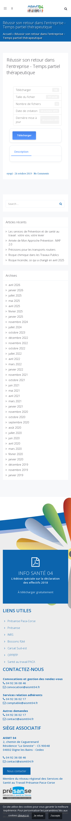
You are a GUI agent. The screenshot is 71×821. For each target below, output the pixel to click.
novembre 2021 (18, 375)
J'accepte (55, 815)
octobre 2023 (17, 332)
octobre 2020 (17, 417)
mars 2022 (15, 364)
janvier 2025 (16, 316)
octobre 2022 (17, 348)
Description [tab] (21, 151)
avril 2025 (14, 306)
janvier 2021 (16, 406)
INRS (10, 634)
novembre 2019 (18, 470)
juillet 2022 (15, 353)
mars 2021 (15, 401)
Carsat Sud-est (17, 648)
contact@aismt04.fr (20, 719)
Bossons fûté (16, 641)
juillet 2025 (15, 295)
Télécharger (24, 135)
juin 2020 (14, 438)
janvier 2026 (16, 290)
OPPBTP (13, 655)
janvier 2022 (16, 369)
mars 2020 (15, 449)
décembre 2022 (18, 338)
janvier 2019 (16, 475)
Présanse (14, 628)
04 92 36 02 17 (16, 699)
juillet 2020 (15, 433)
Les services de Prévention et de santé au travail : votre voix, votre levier (34, 233)
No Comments (41, 173)
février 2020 (16, 454)
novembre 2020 (18, 412)
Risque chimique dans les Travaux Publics (34, 255)
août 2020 (15, 427)
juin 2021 (14, 385)
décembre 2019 (18, 464)
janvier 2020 (16, 459)
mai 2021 (14, 390)
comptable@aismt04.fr (22, 703)
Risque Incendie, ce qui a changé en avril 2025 (36, 260)
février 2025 (16, 311)
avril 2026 (14, 285)
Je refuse (38, 815)
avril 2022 (14, 359)
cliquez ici (23, 815)
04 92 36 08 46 (16, 683)
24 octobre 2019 (23, 173)
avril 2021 (14, 396)
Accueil (7, 34)
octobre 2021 (17, 380)
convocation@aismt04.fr (23, 687)
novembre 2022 (18, 343)
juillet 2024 (15, 327)
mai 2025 (14, 301)
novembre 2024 (18, 322)
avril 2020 (14, 443)
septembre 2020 (19, 422)
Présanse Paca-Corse (22, 621)
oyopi (10, 173)
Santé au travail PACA (21, 662)
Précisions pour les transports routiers (32, 249)
